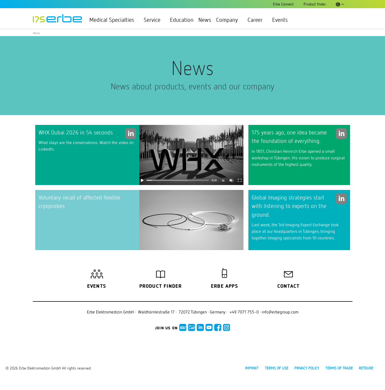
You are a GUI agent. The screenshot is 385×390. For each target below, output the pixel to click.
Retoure (366, 368)
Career (257, 19)
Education (181, 19)
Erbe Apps (224, 286)
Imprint (251, 368)
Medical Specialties (114, 19)
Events (280, 19)
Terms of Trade (339, 368)
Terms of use (276, 368)
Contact (288, 286)
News (204, 19)
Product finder (160, 286)
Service (154, 19)
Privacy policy (306, 368)
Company (229, 19)
